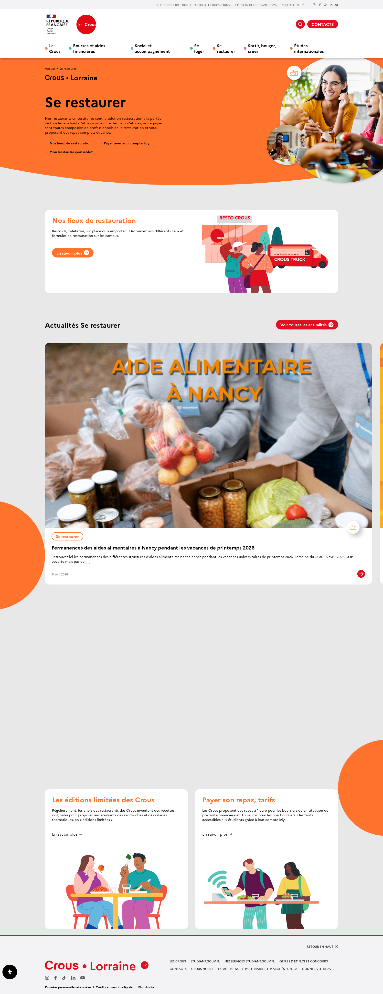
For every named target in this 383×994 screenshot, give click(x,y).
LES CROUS (199, 5)
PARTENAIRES (255, 969)
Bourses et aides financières (89, 48)
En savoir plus (72, 253)
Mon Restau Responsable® (71, 152)
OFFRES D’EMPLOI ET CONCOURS (303, 961)
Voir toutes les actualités (307, 324)
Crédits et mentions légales (115, 987)
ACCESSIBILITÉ (293, 4)
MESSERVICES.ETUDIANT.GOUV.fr (257, 5)
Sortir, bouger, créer (262, 48)
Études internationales (309, 48)
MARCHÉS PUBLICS (284, 969)
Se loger (199, 48)
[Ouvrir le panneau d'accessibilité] (9, 972)
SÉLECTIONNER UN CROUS (172, 5)
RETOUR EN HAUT (320, 946)
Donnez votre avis (318, 969)
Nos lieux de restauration (71, 143)
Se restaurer (226, 48)
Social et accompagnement (152, 48)
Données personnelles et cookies (68, 987)
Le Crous (55, 48)
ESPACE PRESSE (229, 969)
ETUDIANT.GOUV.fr (221, 5)
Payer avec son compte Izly (126, 143)
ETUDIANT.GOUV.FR (205, 961)
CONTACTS (323, 24)
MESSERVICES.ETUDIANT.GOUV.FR (249, 961)
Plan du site (146, 987)
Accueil (50, 68)
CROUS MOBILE (202, 969)
